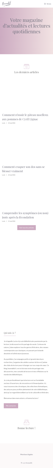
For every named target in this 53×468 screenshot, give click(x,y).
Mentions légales (26, 454)
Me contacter (11, 406)
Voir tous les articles (26, 228)
